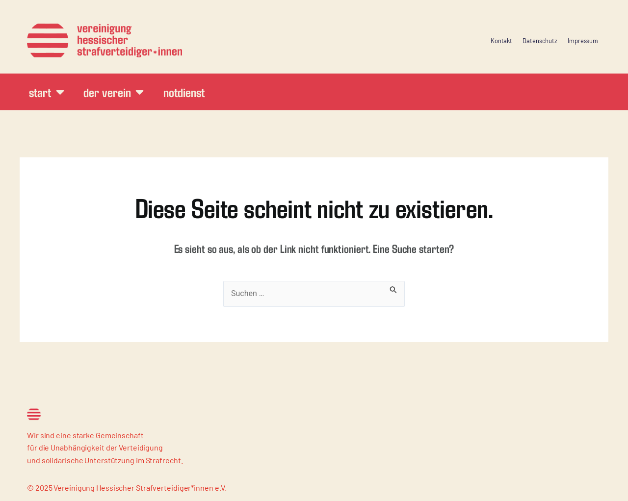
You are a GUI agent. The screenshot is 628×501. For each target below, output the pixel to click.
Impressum (583, 41)
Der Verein (113, 91)
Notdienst (183, 92)
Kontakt (501, 41)
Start (46, 91)
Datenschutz (540, 41)
